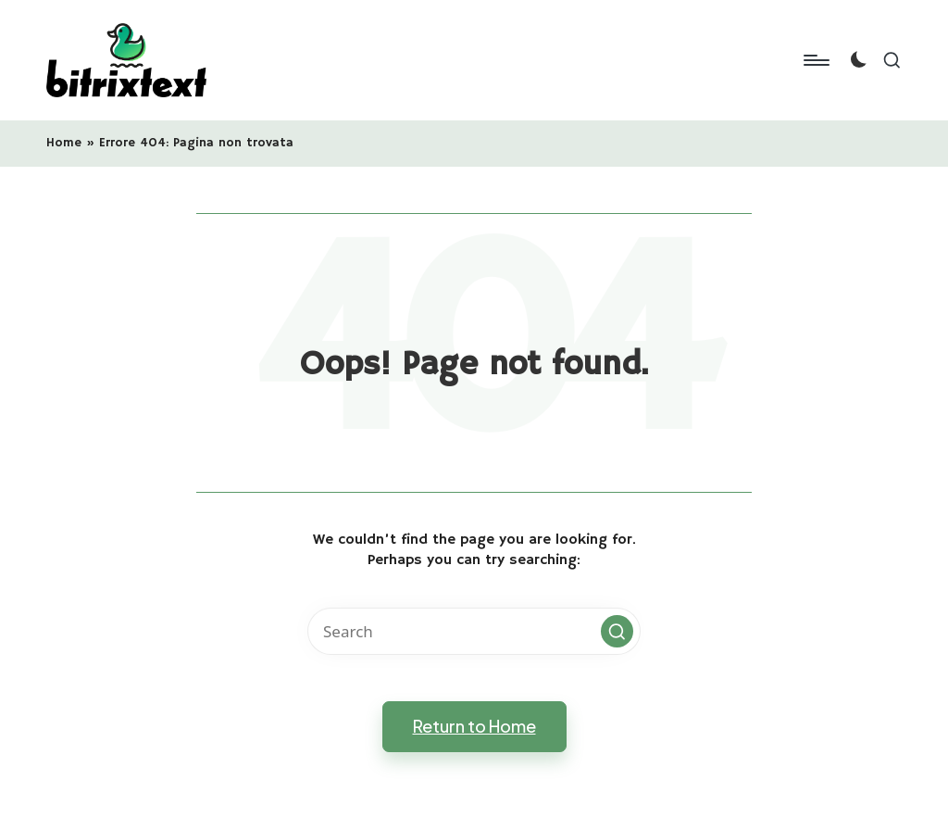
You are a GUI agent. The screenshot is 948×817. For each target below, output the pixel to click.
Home (63, 142)
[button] (617, 631)
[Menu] (815, 60)
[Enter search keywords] (474, 631)
